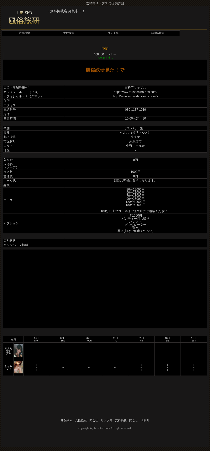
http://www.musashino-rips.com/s (135, 96)
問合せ (93, 420)
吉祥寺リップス (135, 87)
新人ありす (8, 349)
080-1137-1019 (135, 109)
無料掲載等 (157, 33)
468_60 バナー (105, 56)
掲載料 (145, 420)
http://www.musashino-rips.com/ (135, 92)
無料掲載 (121, 420)
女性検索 (68, 33)
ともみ (8, 366)
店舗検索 (24, 33)
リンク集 (113, 33)
